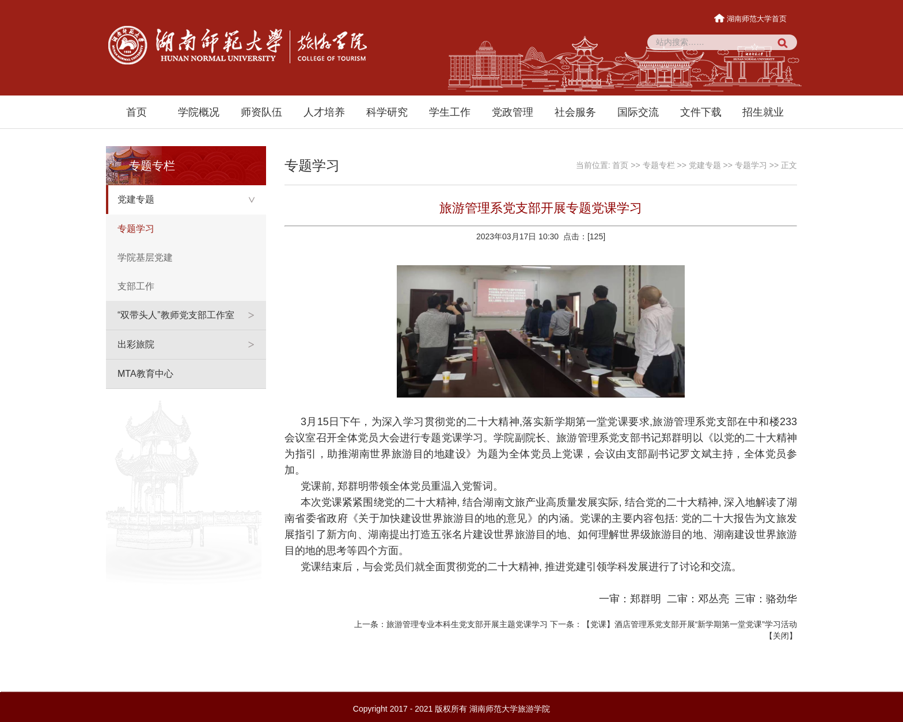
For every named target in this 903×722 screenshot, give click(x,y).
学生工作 (450, 112)
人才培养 (324, 112)
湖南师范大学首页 (751, 18)
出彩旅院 (135, 344)
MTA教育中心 (145, 374)
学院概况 (198, 112)
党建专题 (135, 199)
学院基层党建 (145, 257)
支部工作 (135, 286)
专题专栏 (659, 165)
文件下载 (701, 112)
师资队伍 (261, 112)
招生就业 (763, 112)
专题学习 (135, 229)
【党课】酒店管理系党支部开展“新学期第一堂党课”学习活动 (689, 624)
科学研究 (387, 112)
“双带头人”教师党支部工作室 (175, 315)
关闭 (781, 635)
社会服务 (575, 112)
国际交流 (638, 112)
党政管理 (512, 112)
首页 (136, 112)
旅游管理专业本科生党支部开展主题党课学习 (467, 624)
